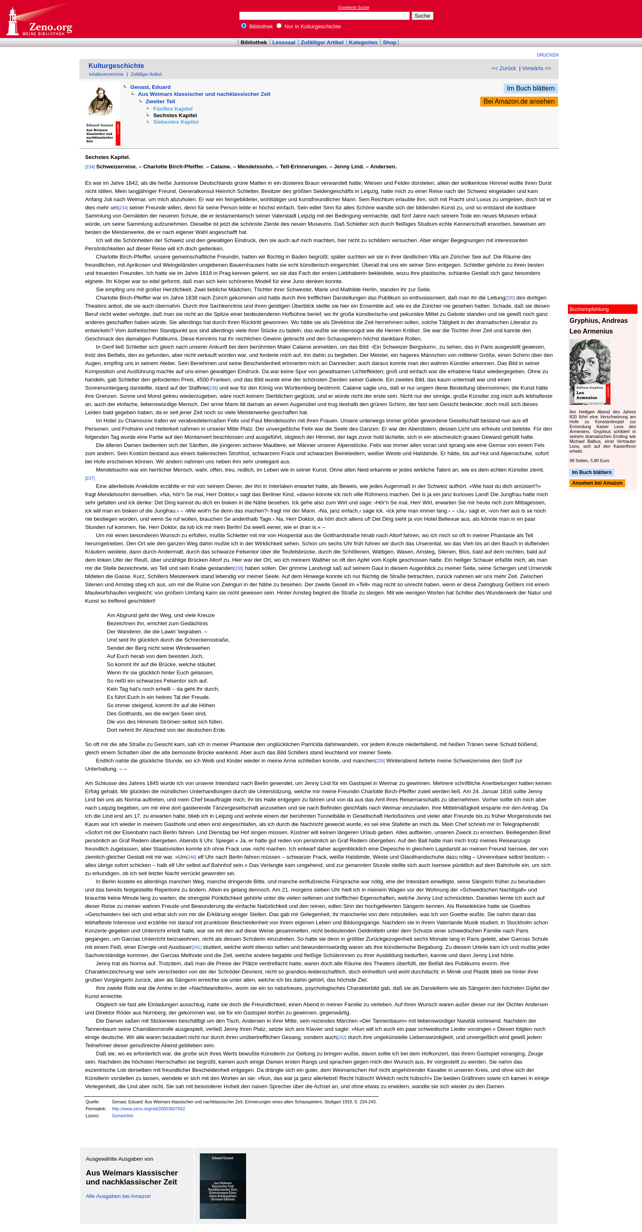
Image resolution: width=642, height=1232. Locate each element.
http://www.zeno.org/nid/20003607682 (148, 1108)
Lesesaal (283, 42)
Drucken (548, 54)
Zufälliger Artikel (322, 42)
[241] (196, 947)
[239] (380, 760)
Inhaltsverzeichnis (106, 74)
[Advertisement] (604, 18)
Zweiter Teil (160, 101)
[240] (192, 857)
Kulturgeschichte (116, 66)
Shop (389, 42)
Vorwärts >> (536, 68)
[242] (341, 1037)
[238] (238, 568)
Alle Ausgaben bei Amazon (118, 1196)
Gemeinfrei (122, 1115)
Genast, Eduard (150, 87)
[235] (510, 297)
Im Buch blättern (531, 88)
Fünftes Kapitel (172, 109)
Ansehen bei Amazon (597, 483)
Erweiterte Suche (353, 7)
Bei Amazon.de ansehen (519, 101)
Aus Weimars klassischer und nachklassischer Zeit (204, 94)
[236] (213, 388)
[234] (90, 166)
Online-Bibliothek (39, 19)
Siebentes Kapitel (176, 122)
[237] (90, 478)
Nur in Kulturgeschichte (308, 26)
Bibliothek (257, 26)
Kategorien (363, 42)
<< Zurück (504, 68)
